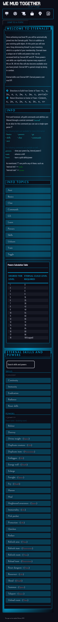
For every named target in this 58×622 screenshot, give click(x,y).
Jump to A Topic (15, 22)
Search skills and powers (17, 363)
